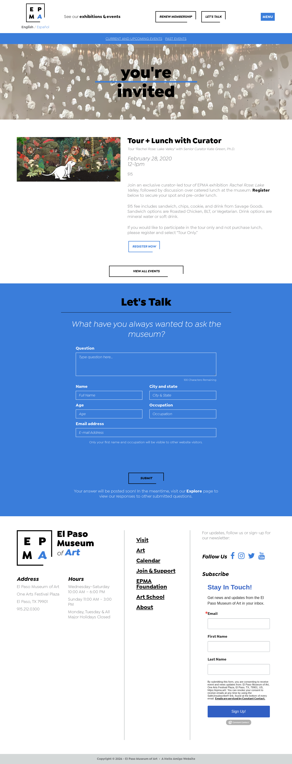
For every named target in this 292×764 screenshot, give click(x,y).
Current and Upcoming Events (134, 39)
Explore (194, 491)
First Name (217, 636)
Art (140, 550)
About (144, 607)
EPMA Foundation (151, 584)
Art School (150, 596)
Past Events (175, 39)
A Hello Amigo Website (178, 759)
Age (80, 405)
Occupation (161, 405)
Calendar (148, 560)
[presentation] (107, 460)
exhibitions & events (99, 16)
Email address (90, 423)
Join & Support (155, 570)
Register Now (144, 246)
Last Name (217, 659)
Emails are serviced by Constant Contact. (240, 698)
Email (213, 614)
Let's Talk (213, 17)
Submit (146, 478)
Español (43, 27)
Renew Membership (175, 17)
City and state (163, 386)
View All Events (146, 271)
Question (85, 348)
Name (82, 386)
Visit (142, 540)
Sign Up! (238, 711)
